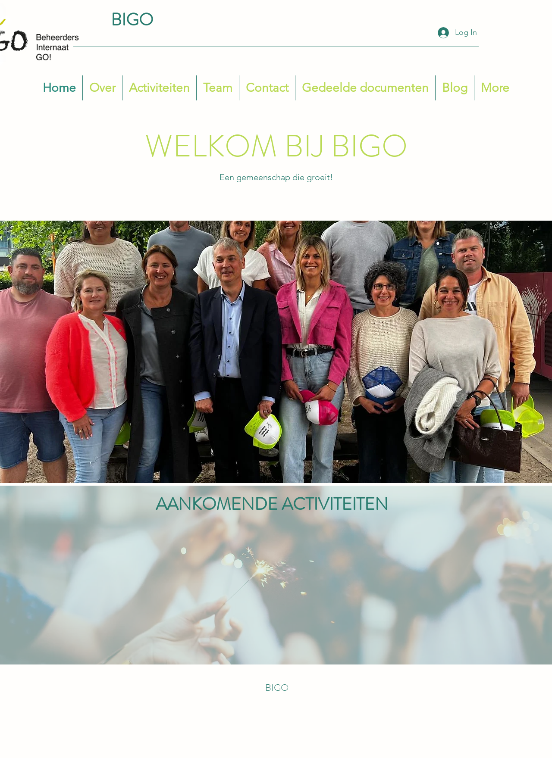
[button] (218, 87)
